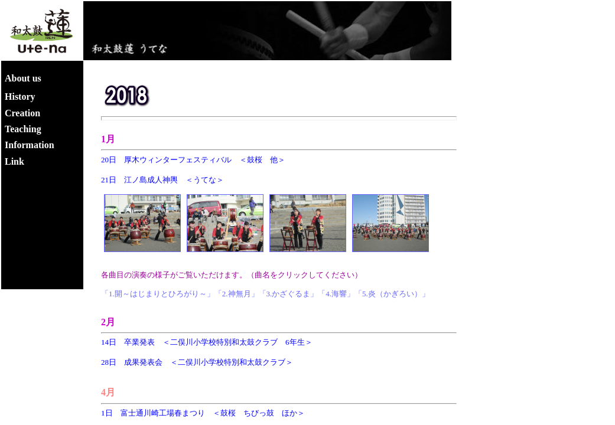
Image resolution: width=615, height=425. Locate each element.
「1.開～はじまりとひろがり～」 (157, 293)
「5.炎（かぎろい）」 (391, 293)
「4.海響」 (336, 293)
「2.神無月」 (236, 293)
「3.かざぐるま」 (288, 293)
